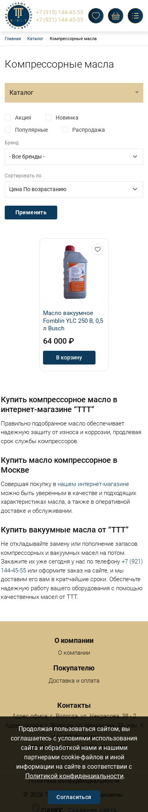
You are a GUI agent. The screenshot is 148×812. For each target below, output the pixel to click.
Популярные (31, 130)
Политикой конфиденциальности (74, 776)
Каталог (35, 38)
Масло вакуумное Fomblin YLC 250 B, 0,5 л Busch (73, 320)
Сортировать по (23, 176)
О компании (74, 646)
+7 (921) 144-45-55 (59, 19)
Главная (13, 38)
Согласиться (73, 797)
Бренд (12, 142)
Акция (23, 117)
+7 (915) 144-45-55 (59, 12)
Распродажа (88, 130)
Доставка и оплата (74, 674)
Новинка (67, 117)
